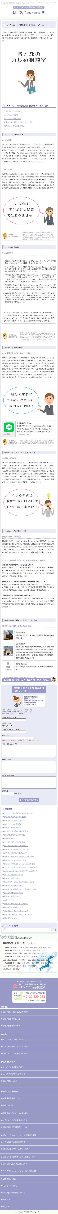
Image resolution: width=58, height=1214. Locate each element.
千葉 (19, 950)
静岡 (14, 957)
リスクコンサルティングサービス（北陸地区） (20, 867)
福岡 (42, 963)
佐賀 (51, 963)
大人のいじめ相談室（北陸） (15, 126)
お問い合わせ (9, 900)
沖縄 (24, 966)
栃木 (38, 950)
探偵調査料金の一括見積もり (14, 820)
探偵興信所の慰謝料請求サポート (16, 849)
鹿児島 (18, 966)
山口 (47, 960)
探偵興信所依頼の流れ (11, 1026)
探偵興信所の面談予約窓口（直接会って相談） (20, 889)
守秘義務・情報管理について (14, 1193)
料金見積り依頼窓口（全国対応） (16, 846)
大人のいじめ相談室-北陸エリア (15, 1120)
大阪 (42, 957)
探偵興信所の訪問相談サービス (15, 1127)
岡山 (38, 960)
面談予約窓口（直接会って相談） (16, 1053)
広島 (43, 960)
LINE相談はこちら (23, 434)
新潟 (20, 953)
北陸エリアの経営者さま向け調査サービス (19, 813)
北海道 (21, 947)
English (6, 1206)
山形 (44, 947)
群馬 (34, 950)
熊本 (9, 966)
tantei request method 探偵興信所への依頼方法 (21, 871)
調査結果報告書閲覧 (10, 1091)
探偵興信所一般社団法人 (11, 969)
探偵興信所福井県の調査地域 (46, 443)
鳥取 (29, 960)
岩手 (31, 947)
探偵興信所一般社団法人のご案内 (16, 1012)
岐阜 (23, 957)
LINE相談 (7, 434)
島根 (34, 960)
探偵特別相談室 (9, 838)
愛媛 (19, 963)
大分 (4, 966)
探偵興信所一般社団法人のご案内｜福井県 (19, 882)
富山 (34, 953)
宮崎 (13, 966)
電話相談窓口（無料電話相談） (15, 1040)
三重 (28, 957)
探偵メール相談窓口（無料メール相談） (18, 914)
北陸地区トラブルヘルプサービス (16, 911)
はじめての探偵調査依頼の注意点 (16, 831)
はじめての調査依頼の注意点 (14, 1074)
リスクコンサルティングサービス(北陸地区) (19, 1171)
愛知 (19, 957)
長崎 (46, 963)
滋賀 (4, 960)
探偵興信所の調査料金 (12, 896)
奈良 (51, 957)
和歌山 (14, 960)
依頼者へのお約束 (10, 1186)
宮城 (40, 947)
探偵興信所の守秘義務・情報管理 (16, 904)
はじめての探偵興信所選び (13, 893)
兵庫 (9, 960)
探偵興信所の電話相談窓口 (13, 828)
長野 (25, 953)
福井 (43, 953)
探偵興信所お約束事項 (12, 878)
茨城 (43, 950)
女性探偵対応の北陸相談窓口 (14, 842)
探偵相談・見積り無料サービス (15, 860)
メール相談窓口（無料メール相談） (16, 1046)
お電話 (12, 713)
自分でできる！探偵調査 (13, 824)
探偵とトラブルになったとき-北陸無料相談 (19, 864)
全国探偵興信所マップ (11, 1098)
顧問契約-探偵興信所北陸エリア (15, 853)
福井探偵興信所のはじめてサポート (39, 239)
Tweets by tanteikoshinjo (8, 936)
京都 (46, 957)
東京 (14, 950)
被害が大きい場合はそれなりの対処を (18, 122)
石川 (38, 953)
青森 (26, 947)
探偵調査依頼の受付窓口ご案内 (15, 817)
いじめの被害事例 (11, 115)
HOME (3, 938)
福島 (49, 947)
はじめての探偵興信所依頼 (13, 875)
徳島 (23, 963)
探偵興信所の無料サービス (13, 907)
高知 (28, 963)
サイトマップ (8, 1200)
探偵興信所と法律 (10, 918)
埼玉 (23, 950)
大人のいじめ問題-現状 (13, 111)
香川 (14, 963)
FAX (16, 713)
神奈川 (28, 950)
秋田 (35, 947)
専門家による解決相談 (12, 119)
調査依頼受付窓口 (10, 1179)
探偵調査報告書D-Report (13, 885)
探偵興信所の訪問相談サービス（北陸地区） (20, 857)
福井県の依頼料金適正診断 (44, 339)
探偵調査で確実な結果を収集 (14, 835)
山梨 (29, 953)
